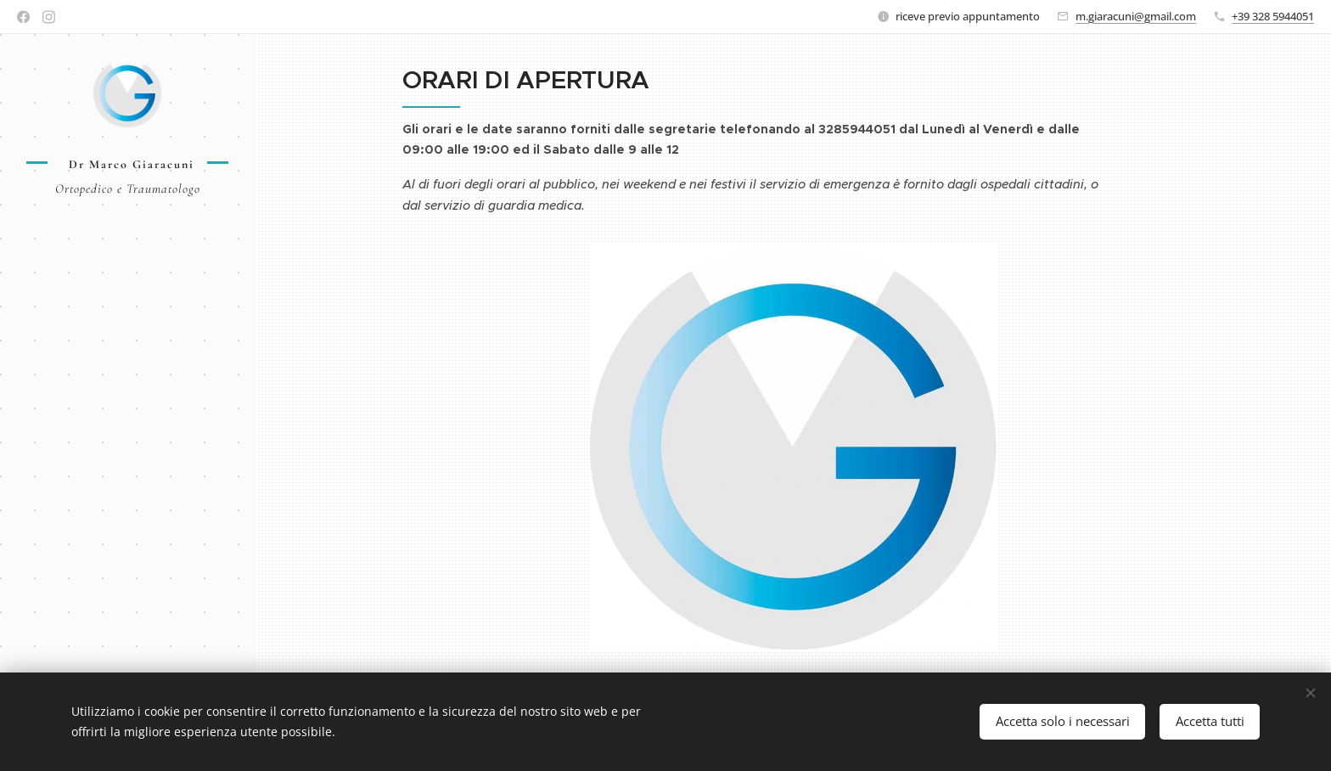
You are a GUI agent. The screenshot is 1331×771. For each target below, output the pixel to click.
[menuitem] (127, 277)
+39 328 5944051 (1273, 16)
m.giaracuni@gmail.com (1135, 16)
